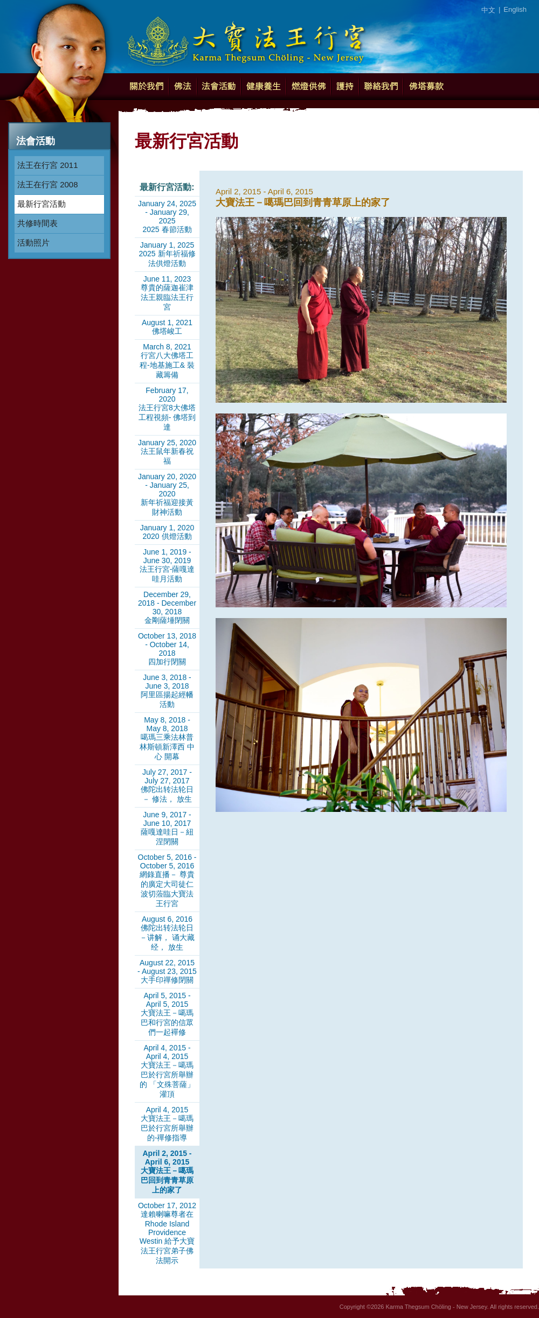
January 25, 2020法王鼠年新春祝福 (167, 451)
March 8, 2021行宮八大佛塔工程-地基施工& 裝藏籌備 (167, 360)
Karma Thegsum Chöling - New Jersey (245, 37)
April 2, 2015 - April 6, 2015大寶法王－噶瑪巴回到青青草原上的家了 (167, 1171)
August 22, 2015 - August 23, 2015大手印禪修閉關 (167, 971)
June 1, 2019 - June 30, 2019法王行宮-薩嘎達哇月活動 (167, 565)
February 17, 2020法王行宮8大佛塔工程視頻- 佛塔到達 (167, 408)
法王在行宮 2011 (47, 165)
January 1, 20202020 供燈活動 (167, 532)
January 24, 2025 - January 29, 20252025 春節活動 (167, 216)
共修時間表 (37, 223)
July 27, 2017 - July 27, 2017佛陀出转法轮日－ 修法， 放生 (167, 785)
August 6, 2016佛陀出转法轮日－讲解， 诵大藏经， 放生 (167, 933)
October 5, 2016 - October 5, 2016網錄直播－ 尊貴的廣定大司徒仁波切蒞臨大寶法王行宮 (167, 880)
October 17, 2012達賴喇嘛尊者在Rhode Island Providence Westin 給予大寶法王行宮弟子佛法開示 (167, 1233)
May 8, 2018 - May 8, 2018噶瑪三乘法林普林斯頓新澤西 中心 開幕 (167, 738)
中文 (488, 10)
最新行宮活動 (41, 203)
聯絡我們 (381, 86)
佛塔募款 (426, 86)
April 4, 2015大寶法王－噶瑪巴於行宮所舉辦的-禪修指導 (167, 1123)
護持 (345, 86)
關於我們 (146, 86)
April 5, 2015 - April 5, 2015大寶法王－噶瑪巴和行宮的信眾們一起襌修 (167, 1013)
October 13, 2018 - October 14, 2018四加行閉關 (167, 649)
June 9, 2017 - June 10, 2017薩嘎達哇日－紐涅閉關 (167, 828)
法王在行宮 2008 (47, 184)
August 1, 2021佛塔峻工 (167, 326)
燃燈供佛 (308, 86)
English (515, 9)
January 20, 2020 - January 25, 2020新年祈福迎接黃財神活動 (167, 494)
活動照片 (33, 242)
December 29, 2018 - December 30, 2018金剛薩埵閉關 (167, 607)
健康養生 (263, 86)
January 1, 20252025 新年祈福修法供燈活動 (167, 254)
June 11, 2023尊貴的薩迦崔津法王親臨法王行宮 (167, 293)
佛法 (183, 86)
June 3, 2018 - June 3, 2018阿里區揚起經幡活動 (167, 691)
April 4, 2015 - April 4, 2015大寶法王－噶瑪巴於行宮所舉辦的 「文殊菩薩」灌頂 (167, 1070)
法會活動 (219, 86)
